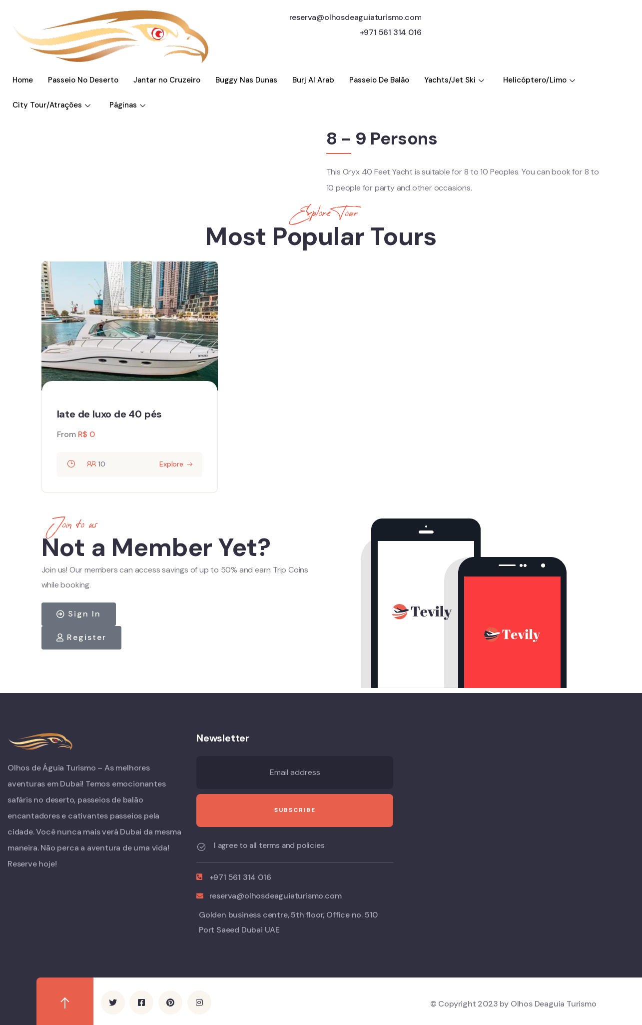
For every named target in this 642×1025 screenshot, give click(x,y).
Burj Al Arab (313, 80)
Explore (171, 464)
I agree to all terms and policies (269, 845)
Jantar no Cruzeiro (166, 80)
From (66, 434)
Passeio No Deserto (83, 80)
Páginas (128, 105)
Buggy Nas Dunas (246, 80)
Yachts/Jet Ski (455, 80)
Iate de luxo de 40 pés (109, 414)
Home (22, 80)
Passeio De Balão (379, 80)
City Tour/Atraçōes (52, 105)
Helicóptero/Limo (540, 80)
